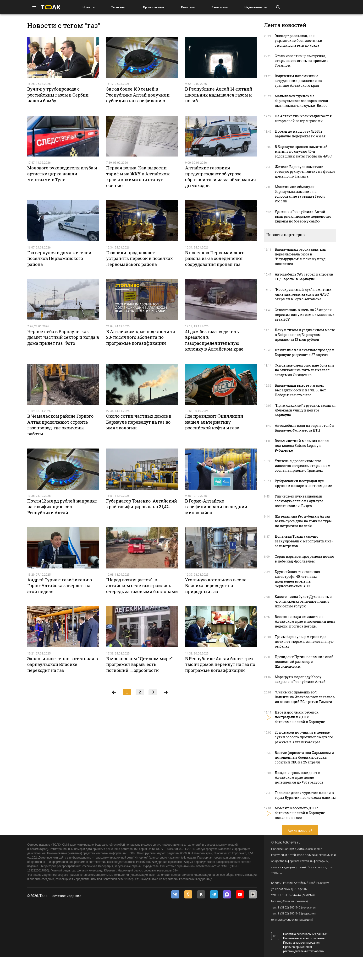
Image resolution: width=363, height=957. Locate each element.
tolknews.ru (291, 842)
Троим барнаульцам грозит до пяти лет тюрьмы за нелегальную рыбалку (304, 641)
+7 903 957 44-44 (289, 895)
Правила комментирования (301, 942)
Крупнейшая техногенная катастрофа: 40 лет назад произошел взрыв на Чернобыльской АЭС (297, 578)
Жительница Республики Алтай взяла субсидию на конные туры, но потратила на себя (303, 521)
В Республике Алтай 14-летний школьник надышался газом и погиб (218, 94)
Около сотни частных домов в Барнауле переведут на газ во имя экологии (138, 422)
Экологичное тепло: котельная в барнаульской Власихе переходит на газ (62, 664)
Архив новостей (300, 831)
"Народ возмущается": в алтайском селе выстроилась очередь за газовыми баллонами (142, 585)
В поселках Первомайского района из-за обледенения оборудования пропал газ (214, 258)
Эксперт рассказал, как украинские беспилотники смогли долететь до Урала (298, 40)
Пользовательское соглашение (303, 938)
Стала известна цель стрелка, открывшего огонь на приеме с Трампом (302, 61)
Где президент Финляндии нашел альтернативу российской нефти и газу (214, 422)
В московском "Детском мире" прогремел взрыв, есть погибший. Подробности (139, 664)
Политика (188, 7)
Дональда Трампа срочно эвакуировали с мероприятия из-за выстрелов (304, 541)
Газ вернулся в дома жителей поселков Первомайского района (59, 258)
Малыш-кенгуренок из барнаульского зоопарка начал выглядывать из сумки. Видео (301, 101)
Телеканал (118, 7)
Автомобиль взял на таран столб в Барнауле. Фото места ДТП (304, 428)
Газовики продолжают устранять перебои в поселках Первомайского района (139, 258)
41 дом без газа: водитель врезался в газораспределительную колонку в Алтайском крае (214, 340)
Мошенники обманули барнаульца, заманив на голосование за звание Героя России (300, 193)
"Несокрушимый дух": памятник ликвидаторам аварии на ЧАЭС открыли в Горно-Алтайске (303, 294)
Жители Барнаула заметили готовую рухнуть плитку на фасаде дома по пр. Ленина (305, 171)
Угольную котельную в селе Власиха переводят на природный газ (216, 585)
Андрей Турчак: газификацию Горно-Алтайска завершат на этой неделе (59, 585)
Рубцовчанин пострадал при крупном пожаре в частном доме (303, 483)
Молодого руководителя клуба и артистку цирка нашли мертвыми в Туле (62, 173)
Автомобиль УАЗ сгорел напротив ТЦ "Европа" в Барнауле (304, 276)
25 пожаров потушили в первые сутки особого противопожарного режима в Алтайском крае (304, 737)
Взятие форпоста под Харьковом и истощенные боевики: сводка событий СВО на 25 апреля (304, 757)
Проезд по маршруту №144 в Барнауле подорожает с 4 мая (300, 133)
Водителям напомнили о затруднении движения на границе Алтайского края (298, 81)
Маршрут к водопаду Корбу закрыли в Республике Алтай (300, 679)
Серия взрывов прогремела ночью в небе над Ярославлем (304, 558)
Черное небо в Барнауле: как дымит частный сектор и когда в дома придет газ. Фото (63, 337)
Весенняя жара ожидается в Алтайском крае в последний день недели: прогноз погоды (305, 621)
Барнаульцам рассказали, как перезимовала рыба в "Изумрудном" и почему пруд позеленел (300, 256)
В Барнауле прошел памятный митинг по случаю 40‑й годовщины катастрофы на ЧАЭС (303, 151)
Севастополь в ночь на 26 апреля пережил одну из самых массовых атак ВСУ (305, 315)
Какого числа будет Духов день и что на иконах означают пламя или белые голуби (303, 601)
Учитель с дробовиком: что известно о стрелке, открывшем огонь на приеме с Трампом (302, 466)
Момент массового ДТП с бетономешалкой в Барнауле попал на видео (300, 813)
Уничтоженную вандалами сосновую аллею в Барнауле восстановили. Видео (299, 501)
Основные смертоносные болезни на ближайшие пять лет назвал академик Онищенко (304, 370)
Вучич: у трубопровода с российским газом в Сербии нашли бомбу (57, 94)
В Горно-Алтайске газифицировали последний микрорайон (216, 506)
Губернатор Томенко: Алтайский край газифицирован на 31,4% (141, 503)
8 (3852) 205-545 (289, 907)
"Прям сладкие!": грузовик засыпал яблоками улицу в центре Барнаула (305, 410)
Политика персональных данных (305, 934)
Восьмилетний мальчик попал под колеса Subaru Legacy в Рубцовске (302, 445)
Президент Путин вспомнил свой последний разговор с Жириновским (304, 661)
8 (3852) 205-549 (289, 913)
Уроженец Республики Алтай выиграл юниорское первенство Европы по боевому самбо (303, 216)
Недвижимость (255, 7)
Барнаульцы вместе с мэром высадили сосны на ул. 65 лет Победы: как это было (300, 390)
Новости (88, 7)
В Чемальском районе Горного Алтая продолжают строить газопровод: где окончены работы (60, 424)
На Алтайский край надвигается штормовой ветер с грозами (303, 118)
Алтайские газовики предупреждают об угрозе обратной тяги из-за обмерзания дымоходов (220, 176)
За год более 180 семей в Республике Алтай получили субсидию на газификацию (138, 94)
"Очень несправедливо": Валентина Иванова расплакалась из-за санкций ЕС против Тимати (305, 697)
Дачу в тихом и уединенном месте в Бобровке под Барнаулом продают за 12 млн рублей (305, 335)
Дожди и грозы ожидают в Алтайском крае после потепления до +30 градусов (299, 777)
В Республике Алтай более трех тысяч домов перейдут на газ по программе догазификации (220, 664)
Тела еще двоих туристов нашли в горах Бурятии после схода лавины (305, 795)
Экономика (219, 7)
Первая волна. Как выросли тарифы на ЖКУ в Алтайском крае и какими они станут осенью (138, 176)
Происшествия (153, 7)
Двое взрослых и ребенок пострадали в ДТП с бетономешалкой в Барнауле (300, 717)
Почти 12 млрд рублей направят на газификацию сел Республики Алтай (62, 506)
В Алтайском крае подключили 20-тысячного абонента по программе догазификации (140, 337)
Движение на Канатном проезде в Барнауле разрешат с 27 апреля (304, 352)
